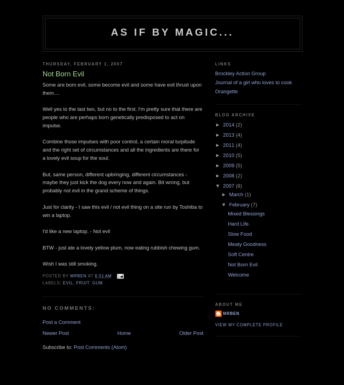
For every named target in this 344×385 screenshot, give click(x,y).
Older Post (191, 333)
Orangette (226, 91)
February (240, 205)
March (237, 194)
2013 (229, 135)
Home (124, 333)
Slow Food (240, 234)
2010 (229, 155)
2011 (229, 145)
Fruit (82, 283)
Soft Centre (241, 254)
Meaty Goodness (247, 244)
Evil (68, 283)
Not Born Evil (243, 265)
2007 (229, 186)
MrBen (231, 313)
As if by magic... (172, 32)
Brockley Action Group (240, 73)
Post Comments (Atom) (100, 347)
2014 (229, 125)
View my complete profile (249, 325)
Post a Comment (62, 322)
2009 (229, 165)
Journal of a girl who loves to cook (253, 82)
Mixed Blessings (246, 214)
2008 (229, 176)
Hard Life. (239, 224)
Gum (98, 283)
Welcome (238, 275)
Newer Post (56, 333)
